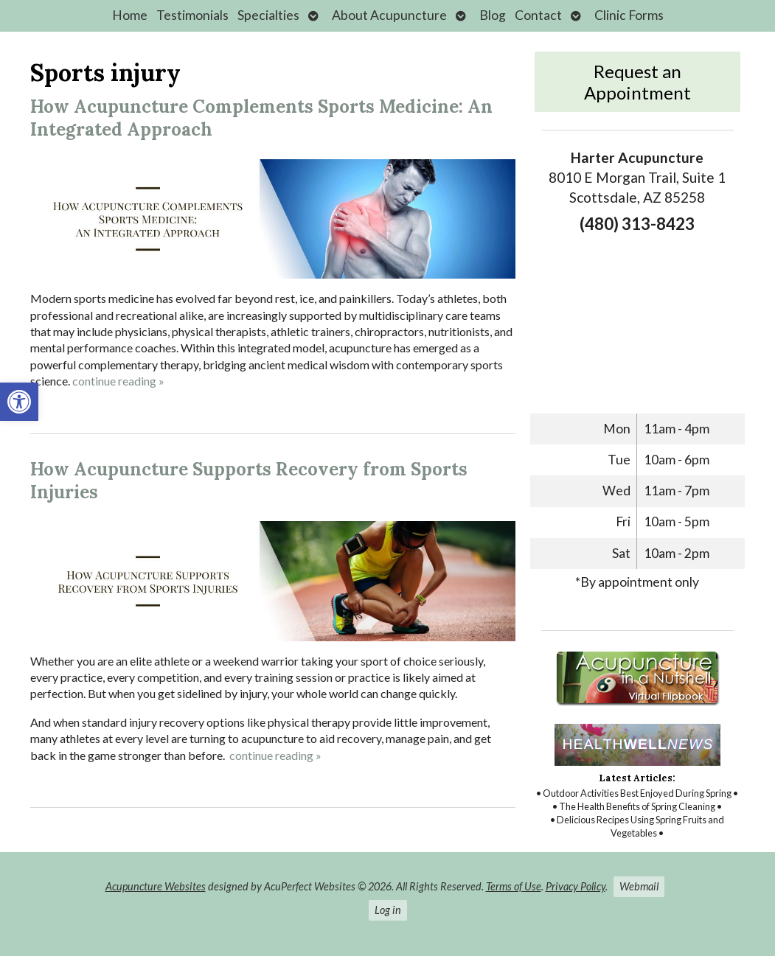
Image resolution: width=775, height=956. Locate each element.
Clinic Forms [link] (629, 15)
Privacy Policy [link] (575, 886)
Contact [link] (538, 15)
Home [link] (129, 15)
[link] (19, 402)
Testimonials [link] (192, 15)
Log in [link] (388, 910)
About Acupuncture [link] (389, 15)
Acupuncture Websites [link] (155, 886)
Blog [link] (492, 15)
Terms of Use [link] (513, 886)
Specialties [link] (268, 15)
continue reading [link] (118, 381)
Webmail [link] (638, 886)
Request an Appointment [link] (637, 81)
